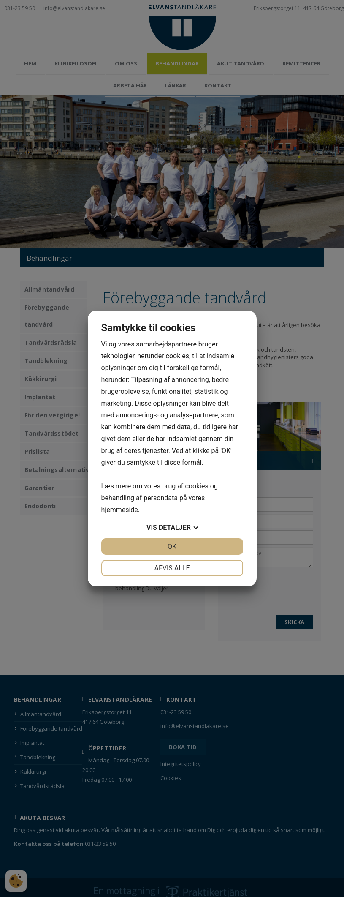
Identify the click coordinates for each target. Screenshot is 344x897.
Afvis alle (172, 568)
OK (172, 547)
